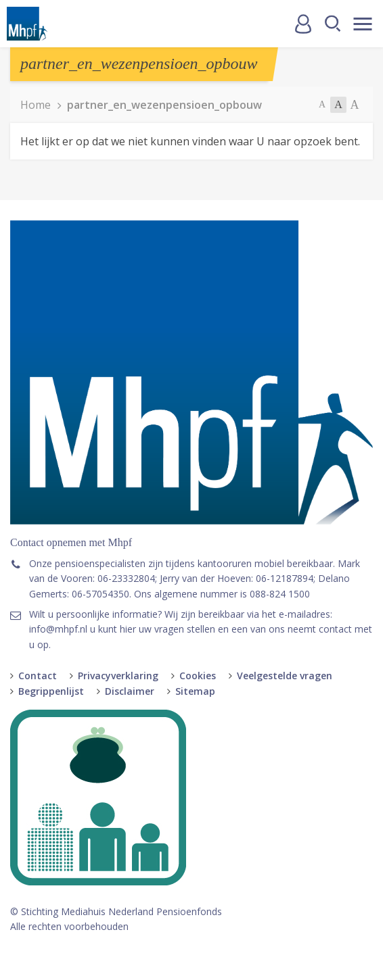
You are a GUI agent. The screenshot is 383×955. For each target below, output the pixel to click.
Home (35, 104)
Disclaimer (129, 691)
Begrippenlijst (51, 691)
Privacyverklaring (118, 675)
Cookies (197, 675)
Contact (37, 675)
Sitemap (195, 691)
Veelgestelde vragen (284, 675)
